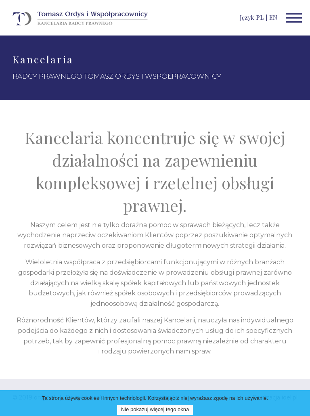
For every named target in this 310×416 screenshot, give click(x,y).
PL (260, 17)
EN (273, 17)
